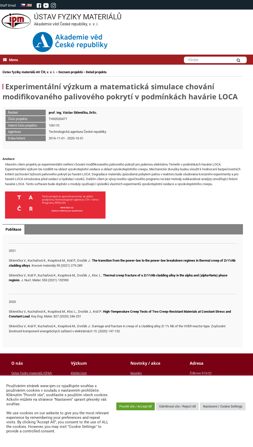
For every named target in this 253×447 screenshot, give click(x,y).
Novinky (136, 373)
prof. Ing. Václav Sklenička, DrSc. (73, 112)
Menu (10, 60)
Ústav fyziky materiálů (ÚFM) (31, 373)
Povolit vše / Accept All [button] (135, 406)
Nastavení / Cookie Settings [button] (222, 406)
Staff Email (8, 5)
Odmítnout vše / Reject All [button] (177, 406)
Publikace (13, 229)
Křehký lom (79, 373)
